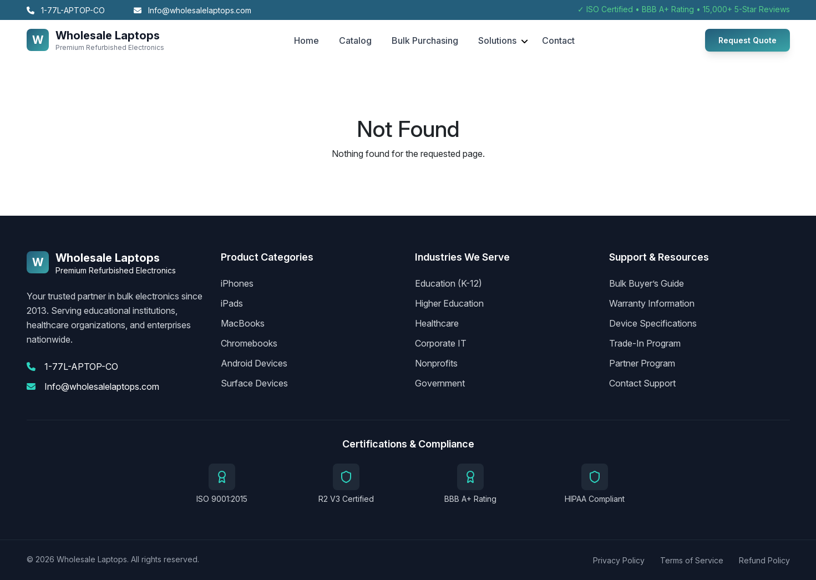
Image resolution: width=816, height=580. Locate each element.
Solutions (497, 40)
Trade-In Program (645, 343)
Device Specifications (653, 323)
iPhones (237, 283)
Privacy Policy (619, 560)
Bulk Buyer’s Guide (646, 283)
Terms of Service (691, 560)
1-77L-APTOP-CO (66, 10)
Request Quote (747, 40)
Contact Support (642, 383)
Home (306, 40)
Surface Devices (254, 383)
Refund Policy (764, 560)
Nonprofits (436, 363)
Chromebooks (249, 343)
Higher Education (449, 303)
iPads (232, 303)
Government (440, 383)
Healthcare (437, 323)
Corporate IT (441, 343)
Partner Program (642, 363)
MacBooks (243, 323)
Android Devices (254, 363)
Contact (558, 40)
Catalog (355, 40)
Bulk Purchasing (425, 40)
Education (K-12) (448, 283)
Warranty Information (652, 303)
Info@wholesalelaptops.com (192, 10)
